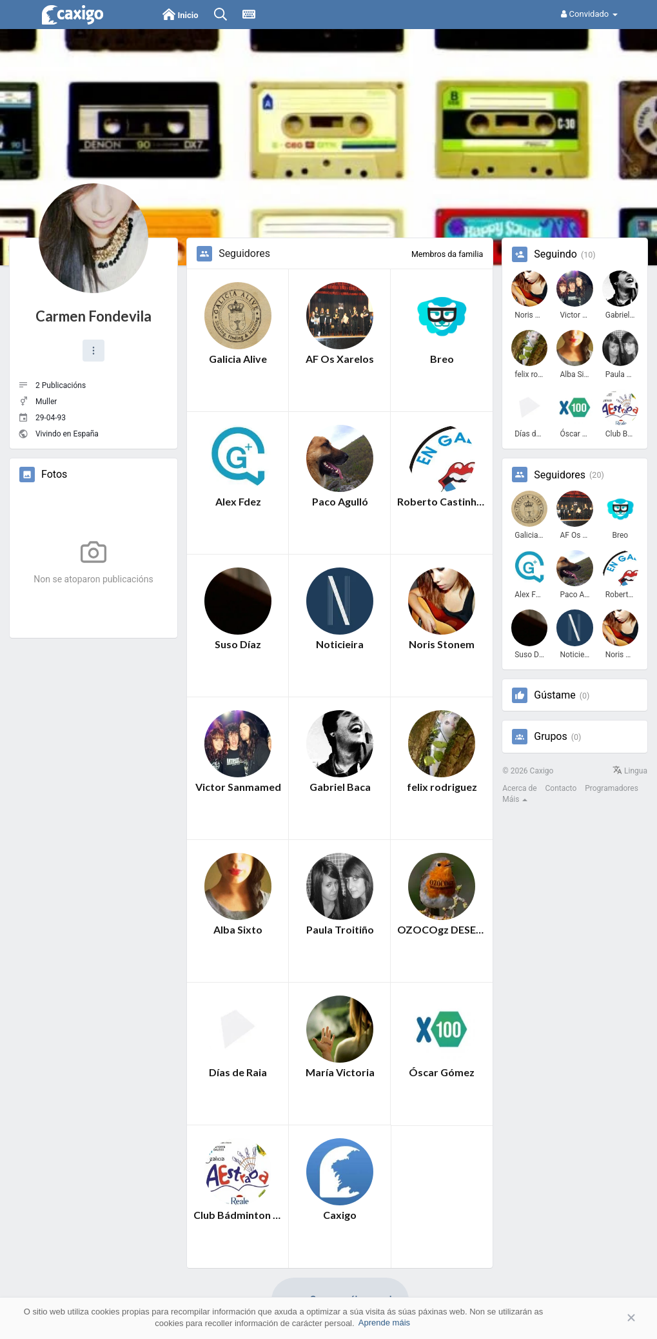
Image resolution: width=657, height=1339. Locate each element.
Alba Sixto (237, 929)
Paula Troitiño (340, 929)
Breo (442, 359)
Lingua (630, 770)
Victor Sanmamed (238, 787)
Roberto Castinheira (441, 501)
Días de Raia (238, 1072)
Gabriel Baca (340, 787)
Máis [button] (514, 799)
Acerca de (519, 788)
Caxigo (340, 1215)
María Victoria (340, 1072)
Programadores (611, 788)
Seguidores (559, 475)
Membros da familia (447, 254)
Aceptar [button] (612, 1318)
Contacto (561, 788)
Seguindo (555, 254)
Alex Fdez (238, 501)
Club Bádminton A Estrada (237, 1215)
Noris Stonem (442, 644)
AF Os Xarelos (340, 359)
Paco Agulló (340, 501)
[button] (93, 351)
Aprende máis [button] (384, 1322)
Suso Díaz (238, 644)
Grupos (550, 736)
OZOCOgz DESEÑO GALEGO (441, 929)
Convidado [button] (589, 14)
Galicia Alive (238, 359)
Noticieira (340, 644)
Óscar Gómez (442, 1072)
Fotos (54, 474)
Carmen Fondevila (93, 316)
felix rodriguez (442, 787)
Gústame (554, 695)
